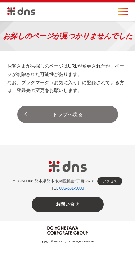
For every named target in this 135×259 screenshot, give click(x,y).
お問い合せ (67, 204)
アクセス (110, 181)
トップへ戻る (68, 114)
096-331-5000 (71, 188)
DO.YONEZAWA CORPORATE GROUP (67, 230)
